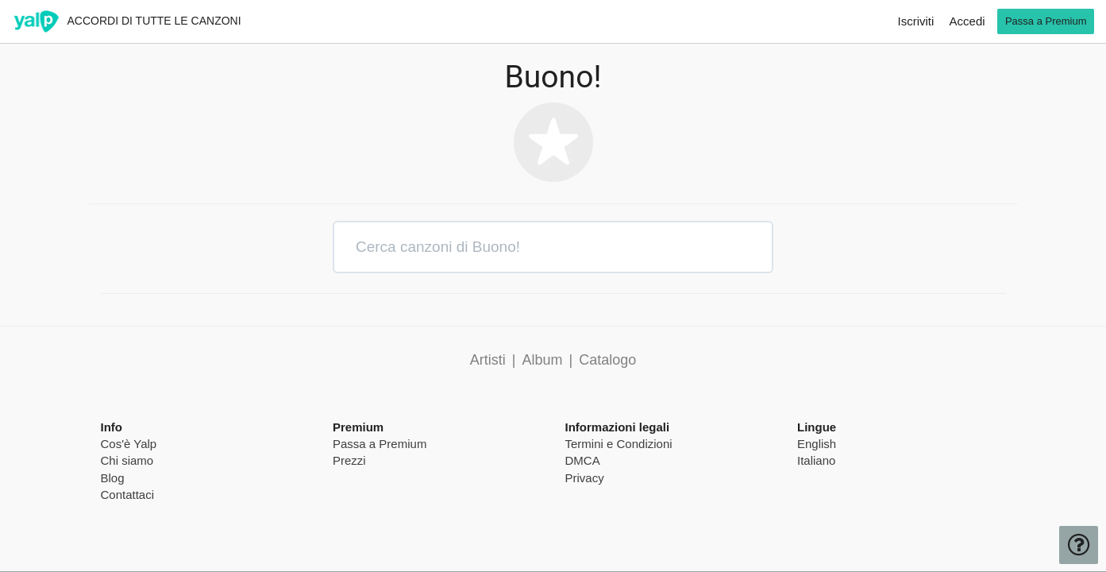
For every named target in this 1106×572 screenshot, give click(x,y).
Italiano (816, 460)
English (816, 443)
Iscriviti (916, 21)
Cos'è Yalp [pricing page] (129, 443)
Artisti (488, 360)
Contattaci (128, 494)
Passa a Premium (379, 443)
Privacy (584, 478)
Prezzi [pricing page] (349, 460)
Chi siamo (127, 460)
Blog (113, 478)
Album (542, 360)
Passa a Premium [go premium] (1046, 21)
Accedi (967, 21)
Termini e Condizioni (618, 443)
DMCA (582, 460)
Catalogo (607, 360)
